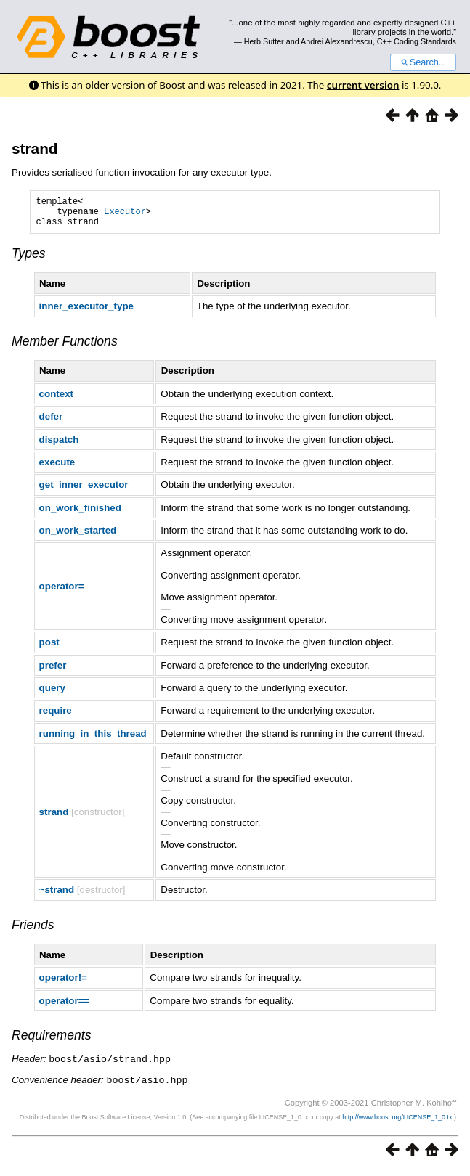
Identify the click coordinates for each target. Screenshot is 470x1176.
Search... (423, 62)
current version (363, 84)
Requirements (52, 1041)
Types (29, 260)
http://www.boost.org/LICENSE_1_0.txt (398, 1122)
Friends (33, 931)
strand (35, 148)
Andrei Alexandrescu (337, 41)
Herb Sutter (264, 41)
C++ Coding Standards (416, 41)
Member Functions (65, 347)
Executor (125, 215)
